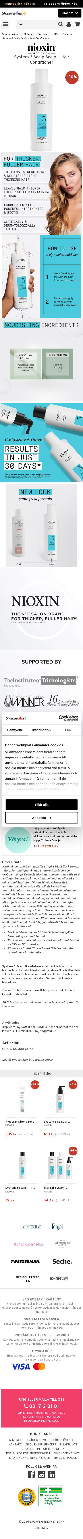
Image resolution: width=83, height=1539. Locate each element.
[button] (77, 24)
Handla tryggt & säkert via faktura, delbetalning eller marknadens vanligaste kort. (41, 1359)
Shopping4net (10, 34)
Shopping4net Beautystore (29, 1458)
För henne (44, 34)
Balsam (67, 34)
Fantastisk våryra (20, 4)
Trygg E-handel (65, 1458)
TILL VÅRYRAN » (45, 846)
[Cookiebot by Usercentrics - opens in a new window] (59, 718)
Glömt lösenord (64, 1440)
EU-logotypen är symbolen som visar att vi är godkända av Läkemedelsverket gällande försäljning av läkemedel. (41, 1339)
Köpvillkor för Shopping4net (28, 1453)
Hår (56, 34)
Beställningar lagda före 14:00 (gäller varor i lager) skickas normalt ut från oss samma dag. (41, 1323)
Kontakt (15, 1445)
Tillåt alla (42, 804)
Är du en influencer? (40, 1445)
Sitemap (58, 1522)
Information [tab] (41, 730)
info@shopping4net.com (41, 1421)
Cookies (28, 1449)
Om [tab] (68, 730)
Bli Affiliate (68, 1445)
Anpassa (41, 818)
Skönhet (29, 34)
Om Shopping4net (67, 1453)
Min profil (16, 1440)
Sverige (41, 1528)
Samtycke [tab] (15, 730)
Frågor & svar (37, 1440)
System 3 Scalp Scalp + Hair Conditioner (25, 38)
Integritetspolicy (50, 1449)
